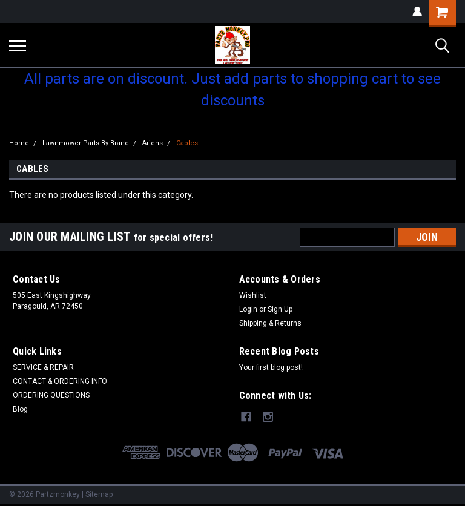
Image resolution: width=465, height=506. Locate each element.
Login (248, 309)
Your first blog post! (271, 367)
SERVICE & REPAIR (43, 367)
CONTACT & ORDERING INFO (60, 381)
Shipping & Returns (270, 323)
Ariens (152, 143)
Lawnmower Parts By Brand (85, 143)
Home (19, 143)
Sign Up (280, 309)
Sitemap (99, 494)
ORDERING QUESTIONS (51, 395)
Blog (20, 409)
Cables (187, 143)
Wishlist (252, 295)
